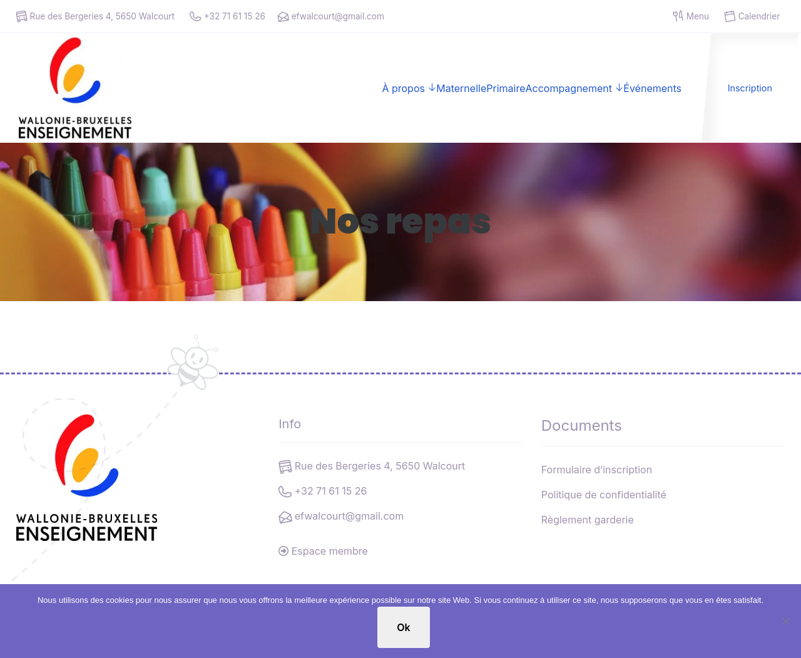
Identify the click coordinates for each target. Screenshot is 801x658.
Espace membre (323, 551)
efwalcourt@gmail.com (330, 17)
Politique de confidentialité (603, 494)
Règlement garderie (587, 519)
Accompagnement (568, 88)
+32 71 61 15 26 (227, 17)
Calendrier (751, 17)
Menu (691, 17)
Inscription (750, 88)
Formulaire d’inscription (596, 469)
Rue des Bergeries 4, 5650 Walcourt (95, 17)
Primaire (505, 88)
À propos (403, 88)
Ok (403, 627)
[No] (785, 621)
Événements (652, 88)
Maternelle (461, 88)
